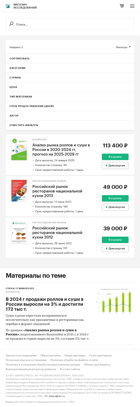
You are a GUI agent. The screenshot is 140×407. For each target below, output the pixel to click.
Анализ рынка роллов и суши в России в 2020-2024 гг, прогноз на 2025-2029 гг (61, 149)
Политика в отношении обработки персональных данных (43, 364)
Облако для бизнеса (97, 364)
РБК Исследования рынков (49, 181)
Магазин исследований (25, 6)
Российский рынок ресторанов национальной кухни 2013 (57, 191)
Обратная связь (50, 355)
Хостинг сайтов (70, 369)
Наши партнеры (75, 355)
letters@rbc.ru (57, 395)
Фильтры (121, 46)
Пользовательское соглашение (26, 360)
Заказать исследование (21, 355)
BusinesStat (39, 140)
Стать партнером (100, 355)
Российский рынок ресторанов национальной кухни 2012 (57, 232)
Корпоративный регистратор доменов (31, 369)
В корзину (115, 157)
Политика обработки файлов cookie (74, 360)
